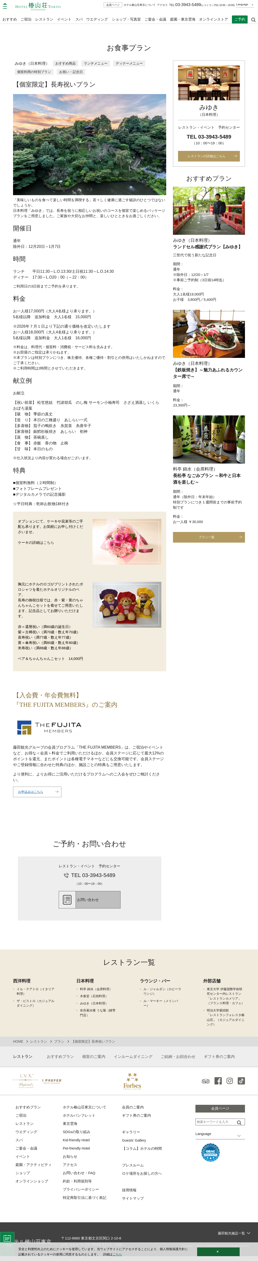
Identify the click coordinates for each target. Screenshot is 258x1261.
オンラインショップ (31, 1186)
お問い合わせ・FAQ (79, 1178)
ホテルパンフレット (79, 1119)
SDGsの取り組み (77, 1136)
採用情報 (129, 1195)
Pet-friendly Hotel (77, 1153)
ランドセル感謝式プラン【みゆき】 (208, 247)
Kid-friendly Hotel (76, 1144)
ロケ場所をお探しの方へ (142, 1178)
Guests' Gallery (134, 1145)
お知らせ (70, 1161)
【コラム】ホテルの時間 (142, 1153)
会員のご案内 (133, 1111)
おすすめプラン (60, 1060)
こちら (48, 545)
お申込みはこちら (31, 795)
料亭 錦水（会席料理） (96, 993)
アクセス (162, 4)
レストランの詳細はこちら (206, 156)
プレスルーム (133, 1170)
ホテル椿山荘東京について (140, 4)
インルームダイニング (133, 1060)
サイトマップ (133, 1203)
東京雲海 (70, 1128)
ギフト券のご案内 (219, 1060)
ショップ (22, 1178)
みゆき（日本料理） (94, 1007)
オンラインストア (213, 19)
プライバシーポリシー (81, 1194)
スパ (19, 1144)
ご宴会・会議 (155, 19)
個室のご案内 (93, 1060)
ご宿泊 (20, 1119)
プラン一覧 (206, 540)
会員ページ (113, 4)
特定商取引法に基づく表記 (84, 1203)
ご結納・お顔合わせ (178, 1060)
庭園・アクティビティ (33, 1169)
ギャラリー (131, 1136)
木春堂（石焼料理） (94, 1000)
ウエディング (97, 19)
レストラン (24, 1128)
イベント (64, 19)
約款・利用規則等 (77, 1186)
